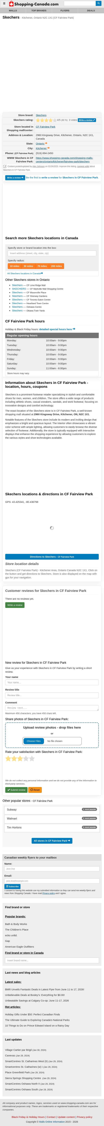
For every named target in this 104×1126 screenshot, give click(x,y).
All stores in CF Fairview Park (52, 840)
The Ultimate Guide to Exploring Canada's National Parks (37, 1020)
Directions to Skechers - (52, 556)
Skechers (41, 115)
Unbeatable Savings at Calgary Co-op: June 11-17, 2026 (37, 1000)
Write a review (87, 120)
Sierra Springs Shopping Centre (30, 1078)
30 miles (28, 266)
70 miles (42, 266)
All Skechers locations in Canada (25, 273)
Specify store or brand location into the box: (32, 247)
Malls (13, 10)
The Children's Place (16, 929)
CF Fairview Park (45, 126)
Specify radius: (16, 260)
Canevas (17, 1055)
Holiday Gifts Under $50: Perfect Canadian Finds (32, 1014)
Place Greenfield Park (24, 1072)
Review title (12, 689)
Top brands (39, 10)
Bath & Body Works (16, 924)
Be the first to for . (62, 177)
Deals (91, 10)
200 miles (56, 266)
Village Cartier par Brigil (25, 1049)
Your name (11, 677)
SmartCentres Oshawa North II (29, 1083)
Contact (51, 1117)
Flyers (65, 10)
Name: (8, 863)
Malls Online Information (52, 1121)
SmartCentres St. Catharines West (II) (33, 1061)
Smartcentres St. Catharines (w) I (31, 1066)
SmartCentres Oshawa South (29, 1089)
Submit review (16, 790)
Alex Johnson (38, 166)
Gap (7, 940)
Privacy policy (48, 893)
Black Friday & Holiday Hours (28, 1117)
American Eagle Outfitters (19, 946)
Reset (35, 790)
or (52, 735)
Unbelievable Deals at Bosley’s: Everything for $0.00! (35, 995)
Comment (11, 702)
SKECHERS (19, 288)
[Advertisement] (28, 47)
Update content (66, 1117)
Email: (8, 875)
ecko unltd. (11, 935)
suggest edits (83, 166)
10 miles (14, 266)
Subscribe (12, 886)
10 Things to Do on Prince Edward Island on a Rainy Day (37, 1025)
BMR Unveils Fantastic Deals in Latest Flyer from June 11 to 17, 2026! (44, 989)
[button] (52, 528)
